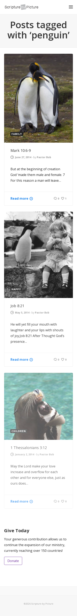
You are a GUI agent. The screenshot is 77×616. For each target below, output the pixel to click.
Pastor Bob (44, 157)
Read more (19, 198)
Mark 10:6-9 (20, 150)
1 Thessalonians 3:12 (28, 447)
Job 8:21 (17, 305)
